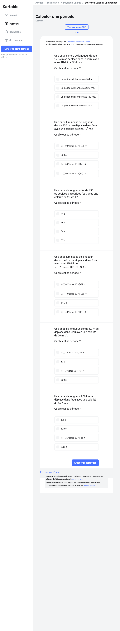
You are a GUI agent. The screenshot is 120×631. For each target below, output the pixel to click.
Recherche (13, 32)
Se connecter (14, 40)
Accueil (11, 15)
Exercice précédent (49, 472)
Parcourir (12, 24)
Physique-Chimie (72, 2)
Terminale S (53, 2)
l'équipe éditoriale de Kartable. (79, 42)
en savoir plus (77, 479)
